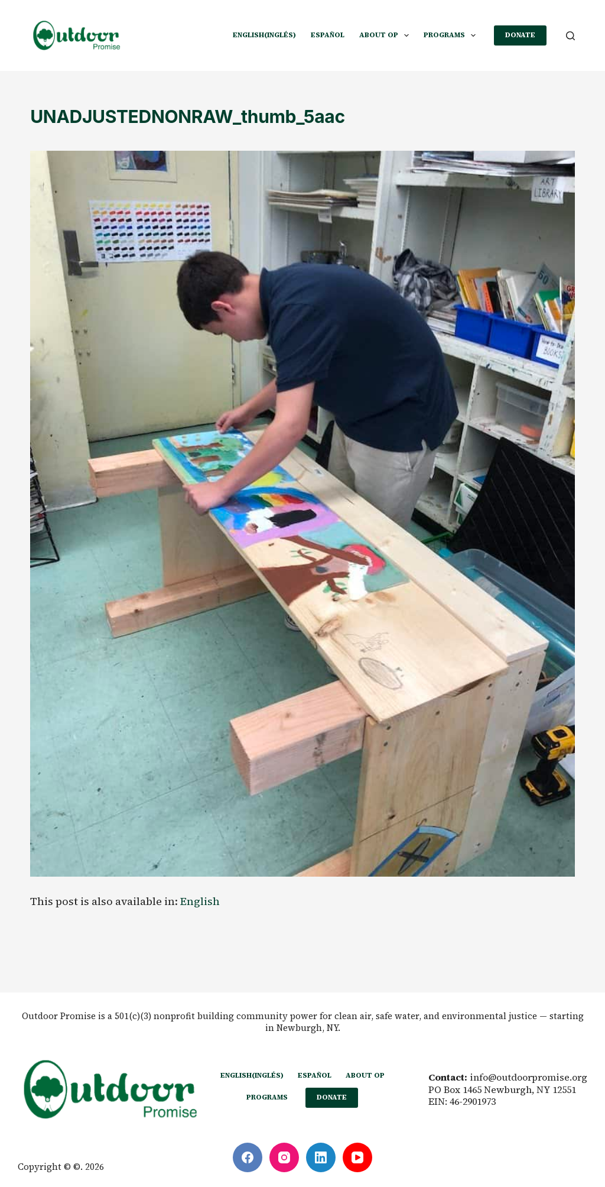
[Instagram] (284, 1157)
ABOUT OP (386, 35)
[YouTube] (357, 1157)
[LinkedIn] (321, 1157)
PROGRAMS (452, 35)
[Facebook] (247, 1157)
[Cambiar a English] (200, 901)
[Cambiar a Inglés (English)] (264, 35)
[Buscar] (570, 35)
